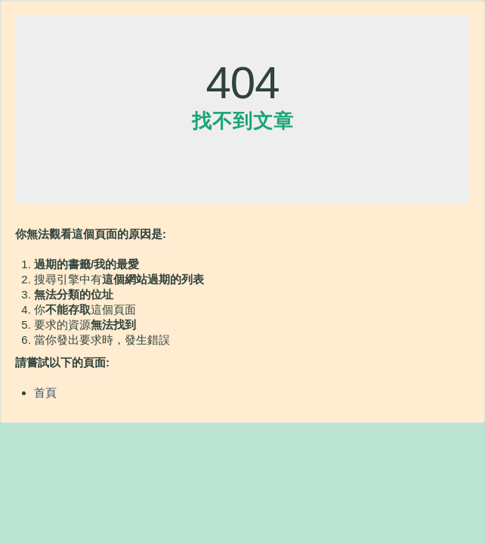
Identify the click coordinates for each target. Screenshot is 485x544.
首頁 (45, 392)
